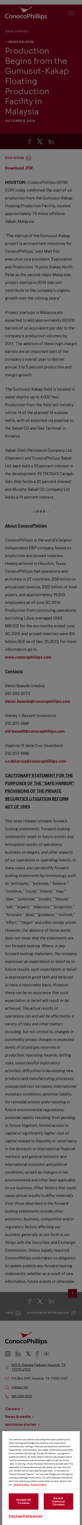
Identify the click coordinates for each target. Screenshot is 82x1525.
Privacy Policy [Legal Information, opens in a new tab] (38, 1488)
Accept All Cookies (23, 1505)
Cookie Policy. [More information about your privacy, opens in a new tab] (22, 1488)
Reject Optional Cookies (58, 1505)
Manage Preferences (25, 1520)
